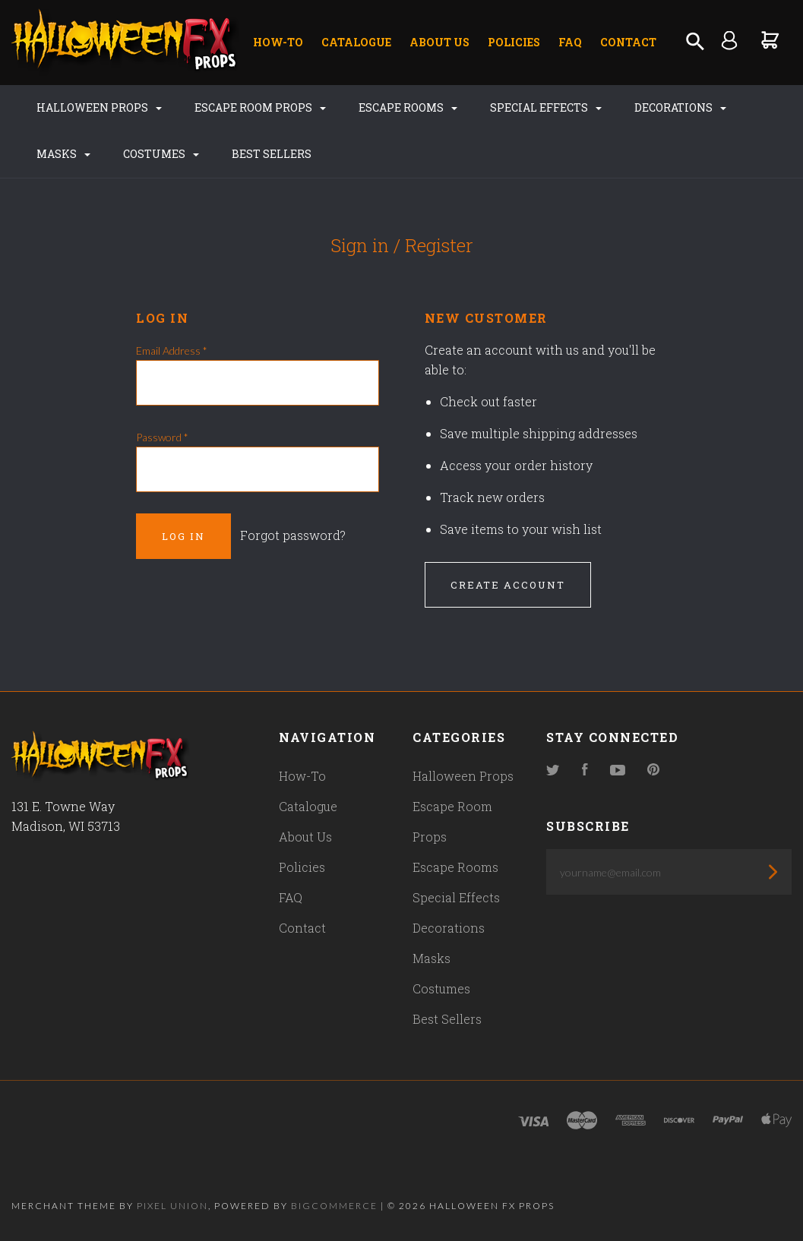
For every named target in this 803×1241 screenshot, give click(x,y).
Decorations (680, 107)
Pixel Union (172, 1205)
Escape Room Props (260, 107)
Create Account (508, 585)
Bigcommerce (334, 1205)
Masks (63, 154)
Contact (628, 42)
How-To (278, 42)
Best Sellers (271, 154)
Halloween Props (99, 107)
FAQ (570, 42)
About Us (439, 42)
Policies (514, 42)
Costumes (161, 154)
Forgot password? (293, 535)
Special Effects (546, 107)
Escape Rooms (408, 107)
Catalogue (356, 42)
